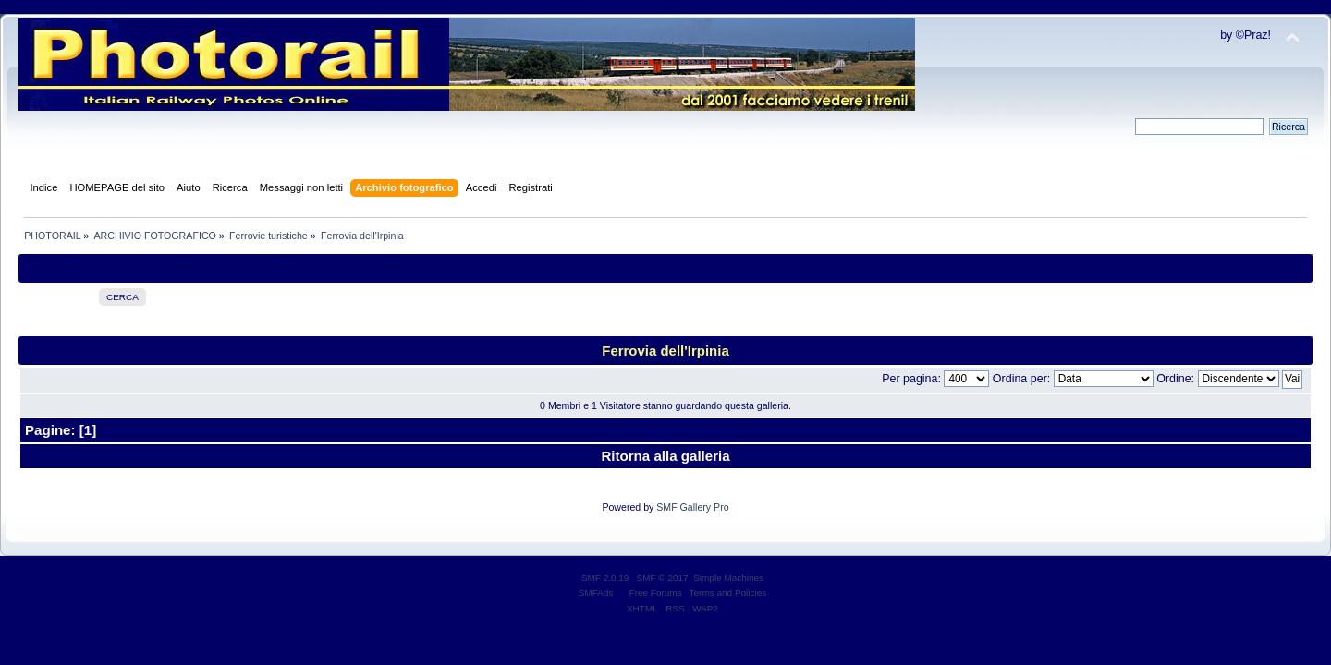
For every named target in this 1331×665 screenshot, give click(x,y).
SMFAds (596, 592)
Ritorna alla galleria (665, 456)
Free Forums (655, 592)
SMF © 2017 (663, 578)
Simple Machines (728, 578)
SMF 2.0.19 (605, 578)
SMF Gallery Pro (692, 507)
